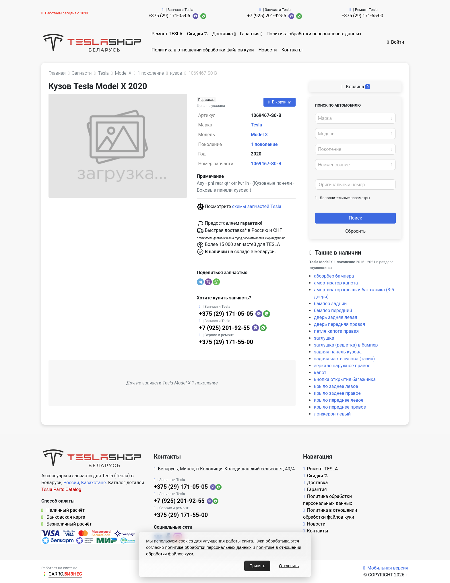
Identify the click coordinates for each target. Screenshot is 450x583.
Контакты (292, 50)
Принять (257, 565)
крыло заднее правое (337, 393)
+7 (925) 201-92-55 (266, 15)
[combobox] (355, 118)
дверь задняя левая (335, 317)
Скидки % (197, 33)
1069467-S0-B (266, 163)
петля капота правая (336, 331)
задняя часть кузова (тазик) (344, 358)
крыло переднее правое (340, 407)
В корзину (279, 102)
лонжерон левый (332, 414)
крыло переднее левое (338, 400)
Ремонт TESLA (167, 33)
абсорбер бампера (334, 276)
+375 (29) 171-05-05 (169, 15)
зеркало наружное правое (342, 365)
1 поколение (264, 144)
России (71, 482)
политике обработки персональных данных (208, 547)
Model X (259, 134)
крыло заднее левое (336, 386)
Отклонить (289, 565)
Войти (395, 42)
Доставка (222, 33)
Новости (267, 50)
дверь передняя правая (339, 324)
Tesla (256, 125)
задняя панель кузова (338, 352)
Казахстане (93, 482)
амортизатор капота (336, 283)
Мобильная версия (385, 568)
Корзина (355, 86)
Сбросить (355, 231)
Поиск (355, 218)
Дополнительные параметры (342, 198)
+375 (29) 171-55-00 (362, 15)
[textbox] (354, 118)
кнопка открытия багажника (345, 379)
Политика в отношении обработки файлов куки (203, 50)
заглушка (324, 338)
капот (320, 372)
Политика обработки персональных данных (313, 33)
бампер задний (330, 303)
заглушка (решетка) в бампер (346, 345)
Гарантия (250, 33)
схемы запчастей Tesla (257, 206)
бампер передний (333, 310)
